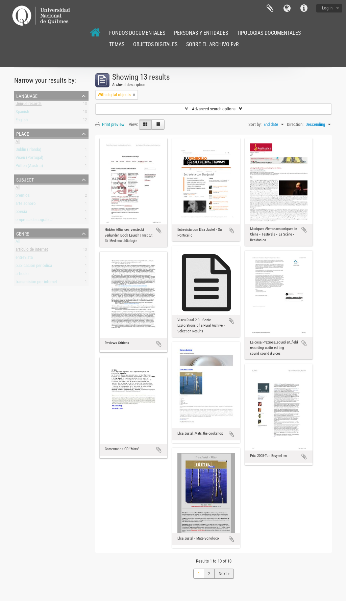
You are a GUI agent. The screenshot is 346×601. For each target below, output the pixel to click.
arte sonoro (26, 204)
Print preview (109, 124)
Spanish (22, 112)
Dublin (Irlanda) (28, 150)
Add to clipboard (158, 230)
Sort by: (255, 124)
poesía (21, 212)
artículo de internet (32, 250)
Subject (25, 179)
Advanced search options (214, 108)
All (18, 142)
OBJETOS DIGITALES (155, 44)
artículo (22, 274)
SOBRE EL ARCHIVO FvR (212, 44)
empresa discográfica (34, 220)
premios (23, 196)
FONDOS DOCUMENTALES (137, 33)
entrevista (24, 258)
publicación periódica (34, 266)
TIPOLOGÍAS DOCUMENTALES (269, 33)
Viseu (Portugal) (29, 158)
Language (286, 8)
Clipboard (270, 8)
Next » (224, 573)
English (22, 121)
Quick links (303, 8)
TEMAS (116, 44)
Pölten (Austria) (29, 166)
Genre (22, 233)
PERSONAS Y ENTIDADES (201, 33)
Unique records (29, 104)
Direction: (295, 124)
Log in (327, 7)
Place (22, 133)
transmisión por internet (36, 282)
